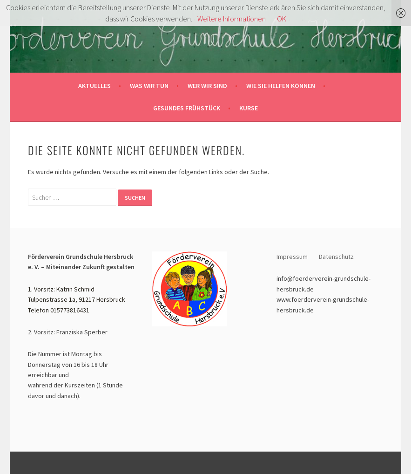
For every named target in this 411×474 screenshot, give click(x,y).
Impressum (292, 256)
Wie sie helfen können (280, 85)
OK (281, 18)
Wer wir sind (207, 85)
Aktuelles (94, 85)
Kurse (248, 108)
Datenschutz (337, 256)
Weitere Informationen (231, 18)
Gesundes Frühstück (186, 108)
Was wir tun (149, 85)
